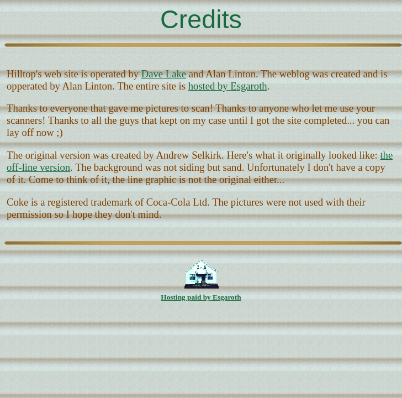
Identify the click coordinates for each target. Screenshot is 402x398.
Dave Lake (163, 74)
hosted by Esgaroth (227, 86)
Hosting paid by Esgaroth (201, 297)
